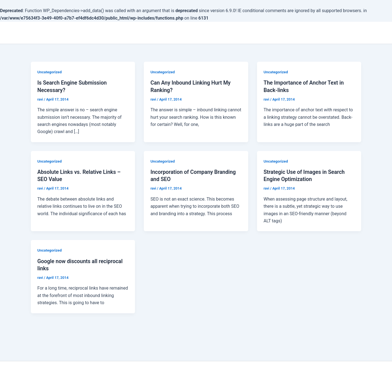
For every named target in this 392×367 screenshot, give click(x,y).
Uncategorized (50, 72)
